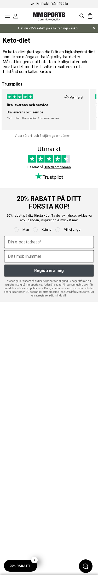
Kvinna (46, 229)
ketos (45, 71)
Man (25, 229)
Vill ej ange (72, 229)
